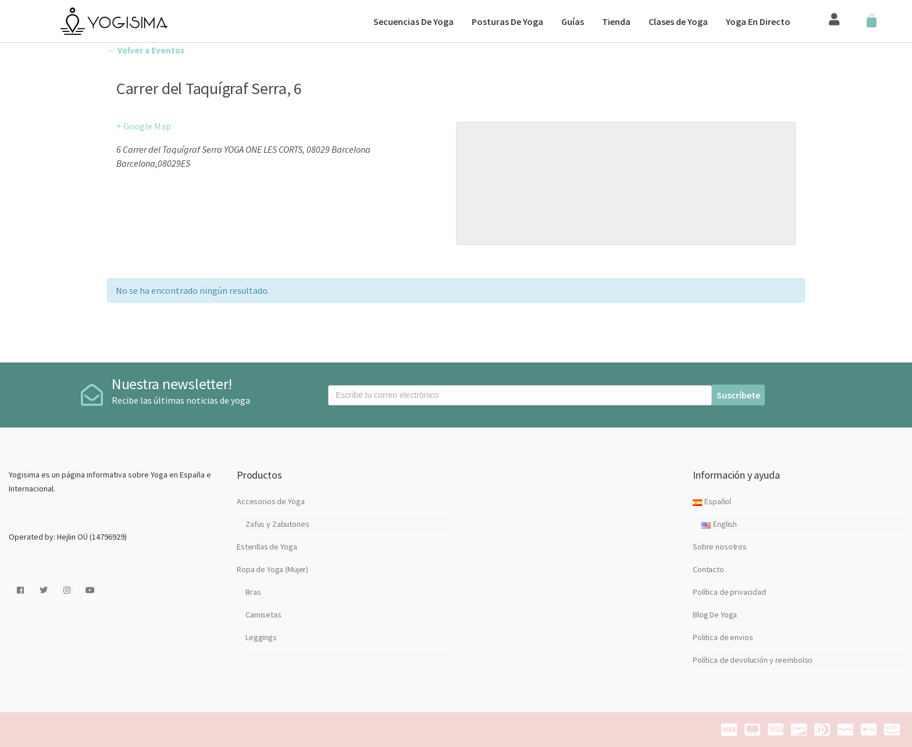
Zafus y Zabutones (277, 524)
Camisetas (263, 614)
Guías (572, 21)
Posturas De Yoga (507, 21)
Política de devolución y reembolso (753, 660)
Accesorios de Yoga (270, 501)
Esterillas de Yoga (267, 546)
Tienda (616, 21)
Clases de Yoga (678, 21)
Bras (253, 592)
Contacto (708, 569)
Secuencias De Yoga (413, 21)
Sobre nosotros (720, 546)
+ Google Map (143, 126)
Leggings (261, 637)
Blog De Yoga (715, 614)
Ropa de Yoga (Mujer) (272, 569)
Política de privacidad (729, 592)
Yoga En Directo (758, 21)
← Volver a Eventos (145, 50)
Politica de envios (723, 637)
